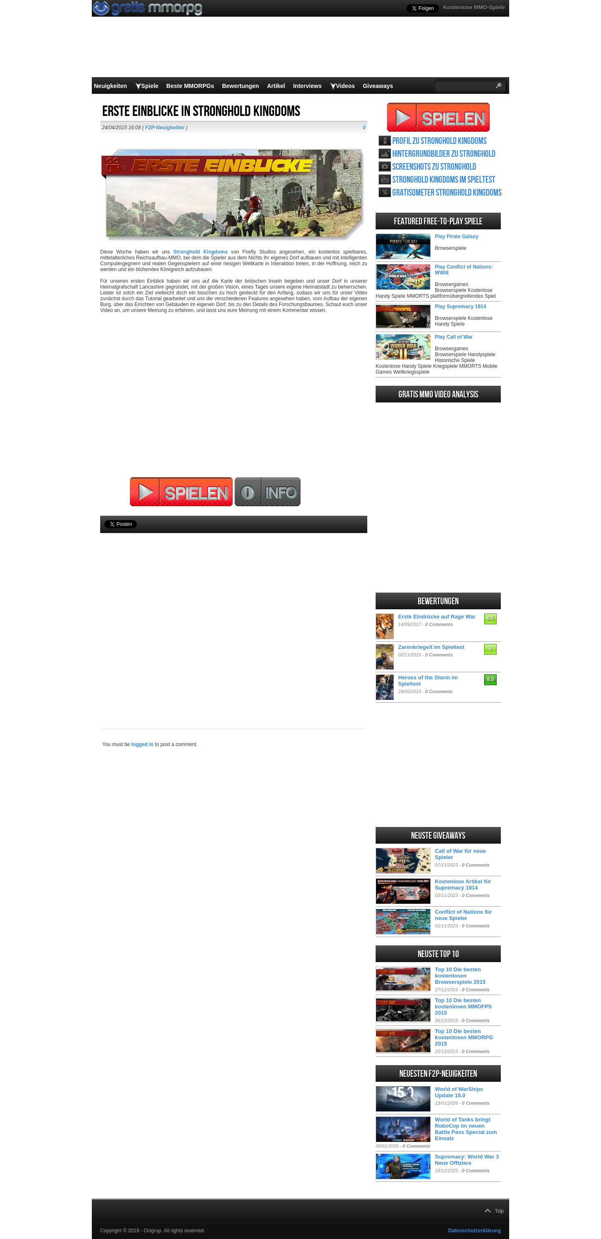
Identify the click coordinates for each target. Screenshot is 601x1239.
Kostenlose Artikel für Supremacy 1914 (463, 884)
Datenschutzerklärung (474, 1231)
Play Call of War (453, 337)
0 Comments (439, 624)
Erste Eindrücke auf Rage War (436, 616)
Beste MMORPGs (190, 86)
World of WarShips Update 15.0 (459, 1092)
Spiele (149, 86)
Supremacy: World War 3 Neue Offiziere (467, 1160)
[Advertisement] (233, 617)
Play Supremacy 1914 (460, 306)
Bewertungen (240, 86)
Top (499, 1211)
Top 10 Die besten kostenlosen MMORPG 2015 (464, 1037)
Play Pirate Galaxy (456, 236)
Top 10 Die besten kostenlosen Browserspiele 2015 (460, 975)
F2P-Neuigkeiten (164, 128)
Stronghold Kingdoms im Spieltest (443, 180)
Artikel (276, 86)
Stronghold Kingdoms (200, 252)
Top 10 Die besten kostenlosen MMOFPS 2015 (463, 1006)
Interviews (307, 86)
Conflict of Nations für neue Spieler (463, 915)
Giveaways (378, 86)
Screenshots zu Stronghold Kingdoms (434, 167)
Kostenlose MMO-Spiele (474, 7)
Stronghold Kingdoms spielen (438, 117)
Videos (345, 86)
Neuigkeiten (110, 86)
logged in (142, 744)
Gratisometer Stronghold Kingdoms (447, 193)
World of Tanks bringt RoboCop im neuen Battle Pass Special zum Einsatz (466, 1128)
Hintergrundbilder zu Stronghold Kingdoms (443, 154)
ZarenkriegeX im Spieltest (431, 647)
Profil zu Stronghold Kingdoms (439, 141)
